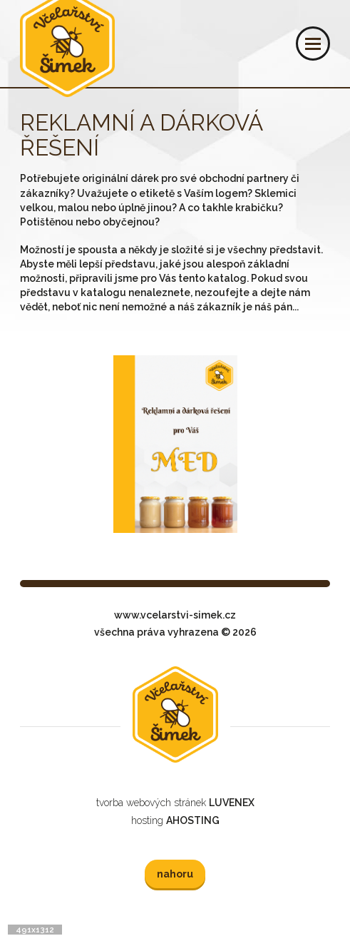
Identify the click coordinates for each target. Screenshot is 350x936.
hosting (175, 820)
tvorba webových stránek (175, 802)
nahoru (175, 874)
